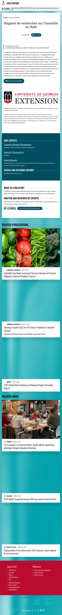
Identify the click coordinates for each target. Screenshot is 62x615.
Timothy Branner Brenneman (17, 144)
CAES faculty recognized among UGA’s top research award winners (30, 499)
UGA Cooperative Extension (42, 570)
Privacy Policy (13, 585)
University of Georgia (13, 602)
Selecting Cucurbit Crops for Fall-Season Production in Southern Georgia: (29, 330)
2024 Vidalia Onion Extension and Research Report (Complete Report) (28, 387)
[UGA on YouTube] (41, 610)
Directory (25, 602)
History (11, 575)
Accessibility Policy (14, 587)
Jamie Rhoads (10, 160)
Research (17, 17)
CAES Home (12, 570)
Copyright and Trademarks (37, 603)
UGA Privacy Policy (48, 600)
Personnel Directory (15, 582)
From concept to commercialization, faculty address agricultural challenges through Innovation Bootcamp (29, 446)
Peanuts (11, 17)
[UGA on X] (35, 610)
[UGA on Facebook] (32, 610)
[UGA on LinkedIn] (44, 610)
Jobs (10, 579)
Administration (13, 577)
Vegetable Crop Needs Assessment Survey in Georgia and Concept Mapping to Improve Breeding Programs (30, 275)
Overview (11, 572)
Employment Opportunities (37, 600)
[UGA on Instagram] (38, 610)
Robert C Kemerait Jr (14, 152)
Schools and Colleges (26, 600)
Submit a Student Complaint (49, 603)
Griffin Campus (38, 575)
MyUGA (25, 604)
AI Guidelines (13, 589)
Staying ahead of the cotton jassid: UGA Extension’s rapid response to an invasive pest (30, 552)
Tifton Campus (38, 572)
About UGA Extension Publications (29, 208)
